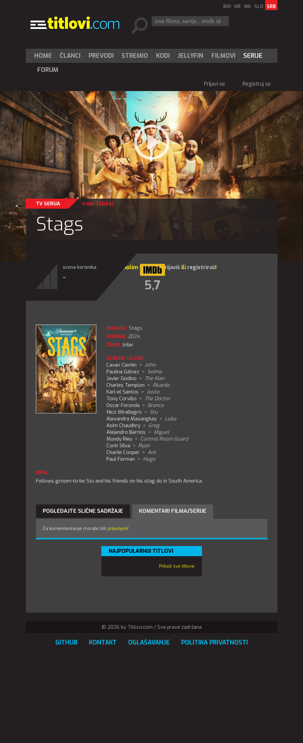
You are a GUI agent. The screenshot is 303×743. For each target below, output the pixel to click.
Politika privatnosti (214, 642)
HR (237, 6)
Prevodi (101, 56)
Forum (47, 70)
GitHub (66, 642)
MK (247, 6)
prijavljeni (117, 528)
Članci (70, 56)
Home (43, 56)
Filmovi (223, 56)
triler (88, 203)
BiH (227, 6)
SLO (258, 6)
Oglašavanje (149, 642)
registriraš (201, 267)
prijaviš (170, 267)
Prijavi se (214, 83)
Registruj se (257, 83)
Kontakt (103, 642)
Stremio (134, 56)
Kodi (163, 56)
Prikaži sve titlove (177, 566)
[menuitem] (44, 56)
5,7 (152, 285)
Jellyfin (190, 56)
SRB (271, 6)
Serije (252, 56)
